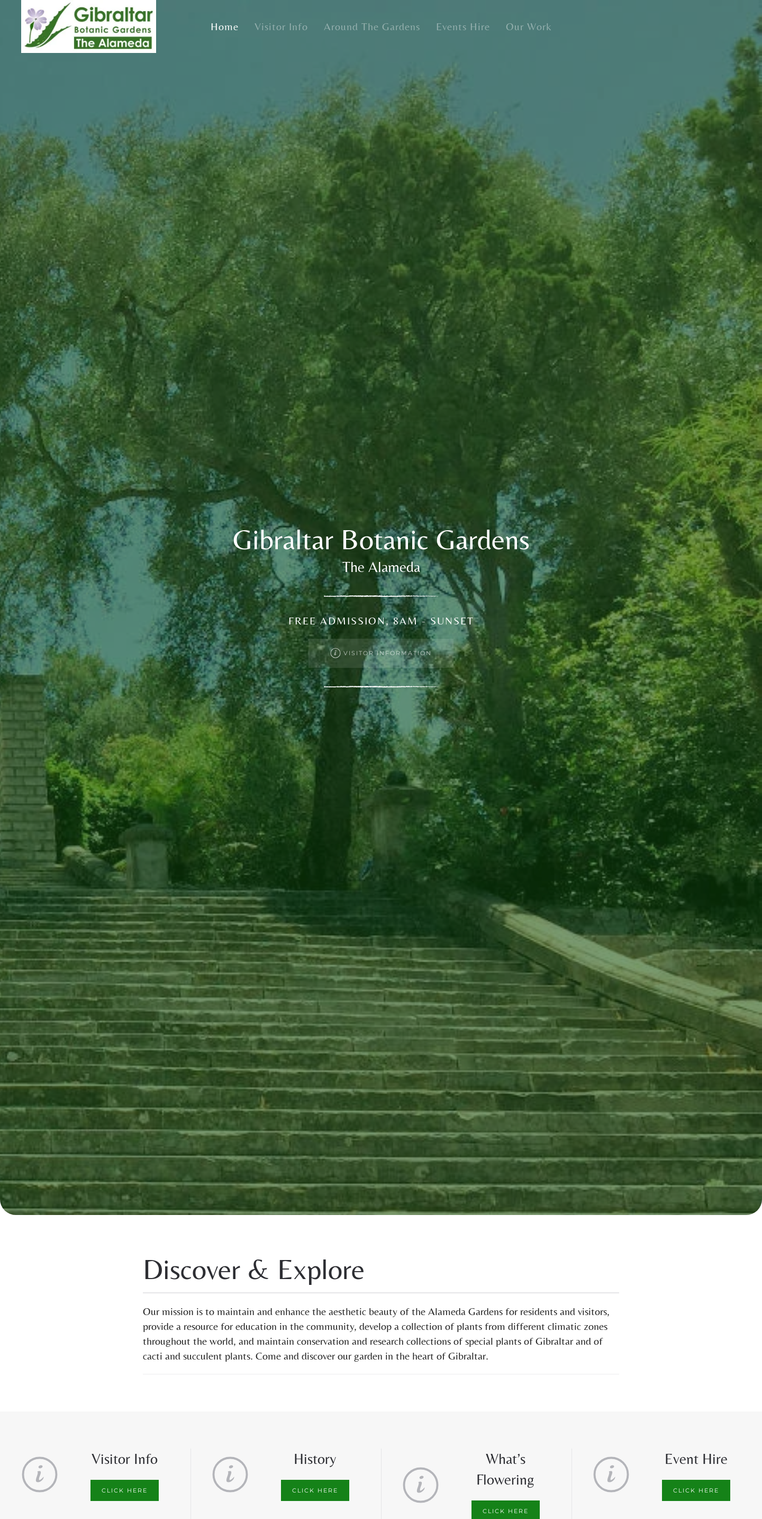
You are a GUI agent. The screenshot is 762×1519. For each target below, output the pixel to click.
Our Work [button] (529, 26)
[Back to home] (88, 26)
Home (225, 26)
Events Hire (463, 26)
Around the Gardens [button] (372, 26)
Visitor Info (281, 26)
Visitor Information (381, 653)
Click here (125, 1490)
